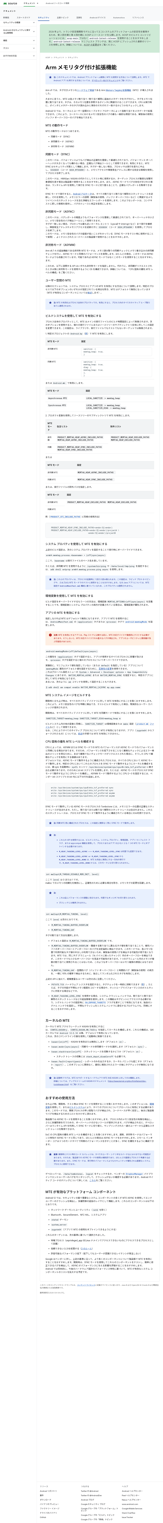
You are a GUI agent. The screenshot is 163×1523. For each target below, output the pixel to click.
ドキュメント (9, 11)
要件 (42, 1495)
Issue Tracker (127, 1517)
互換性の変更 (105, 668)
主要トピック (63, 17)
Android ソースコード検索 (57, 3)
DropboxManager (134, 1174)
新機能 (6, 17)
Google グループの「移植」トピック (97, 1519)
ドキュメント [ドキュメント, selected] (29, 3)
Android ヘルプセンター (132, 1491)
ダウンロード (45, 1500)
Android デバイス (98, 17)
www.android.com (130, 1504)
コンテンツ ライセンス (86, 1285)
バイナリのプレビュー (49, 1504)
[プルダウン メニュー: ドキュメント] (38, 3)
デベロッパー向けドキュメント (105, 80)
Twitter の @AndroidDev (91, 1495)
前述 (80, 733)
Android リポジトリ (48, 1491)
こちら (92, 1180)
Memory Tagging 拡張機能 (118, 90)
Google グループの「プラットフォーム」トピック (99, 1509)
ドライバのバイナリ (48, 1513)
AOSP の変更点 (91, 45)
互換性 (79, 17)
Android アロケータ (82, 194)
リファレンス (138, 17)
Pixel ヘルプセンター (130, 1495)
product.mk (142, 724)
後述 (89, 292)
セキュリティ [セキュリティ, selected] (44, 17)
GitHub (43, 1517)
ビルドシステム (76, 1107)
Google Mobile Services (132, 1508)
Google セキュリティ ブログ (93, 1504)
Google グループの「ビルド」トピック (97, 1515)
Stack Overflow (128, 1513)
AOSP (47, 57)
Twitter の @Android (89, 1491)
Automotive (119, 17)
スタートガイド (23, 17)
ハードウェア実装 (85, 90)
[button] (16, 22)
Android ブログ (87, 1500)
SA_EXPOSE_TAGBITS (95, 1002)
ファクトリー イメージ (49, 1508)
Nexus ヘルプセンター (131, 1500)
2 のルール (86, 1248)
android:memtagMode (136, 622)
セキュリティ (73, 57)
